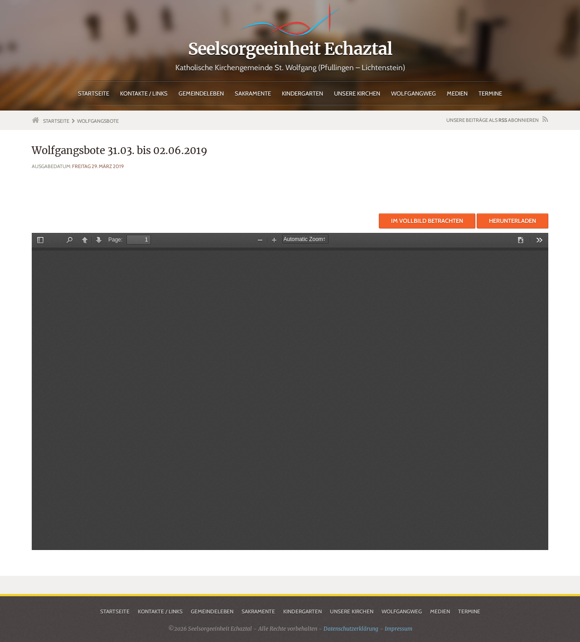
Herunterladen (512, 220)
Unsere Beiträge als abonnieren (492, 120)
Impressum (398, 628)
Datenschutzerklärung (351, 628)
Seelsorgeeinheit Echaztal (290, 49)
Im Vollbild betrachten (427, 220)
